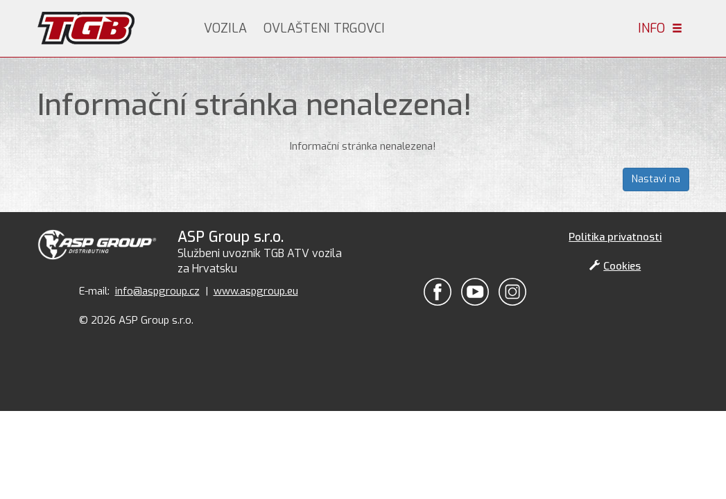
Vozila (225, 28)
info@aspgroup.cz (157, 291)
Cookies (615, 266)
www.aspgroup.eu (256, 291)
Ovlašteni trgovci (324, 28)
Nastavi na (656, 179)
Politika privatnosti (615, 237)
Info (660, 28)
